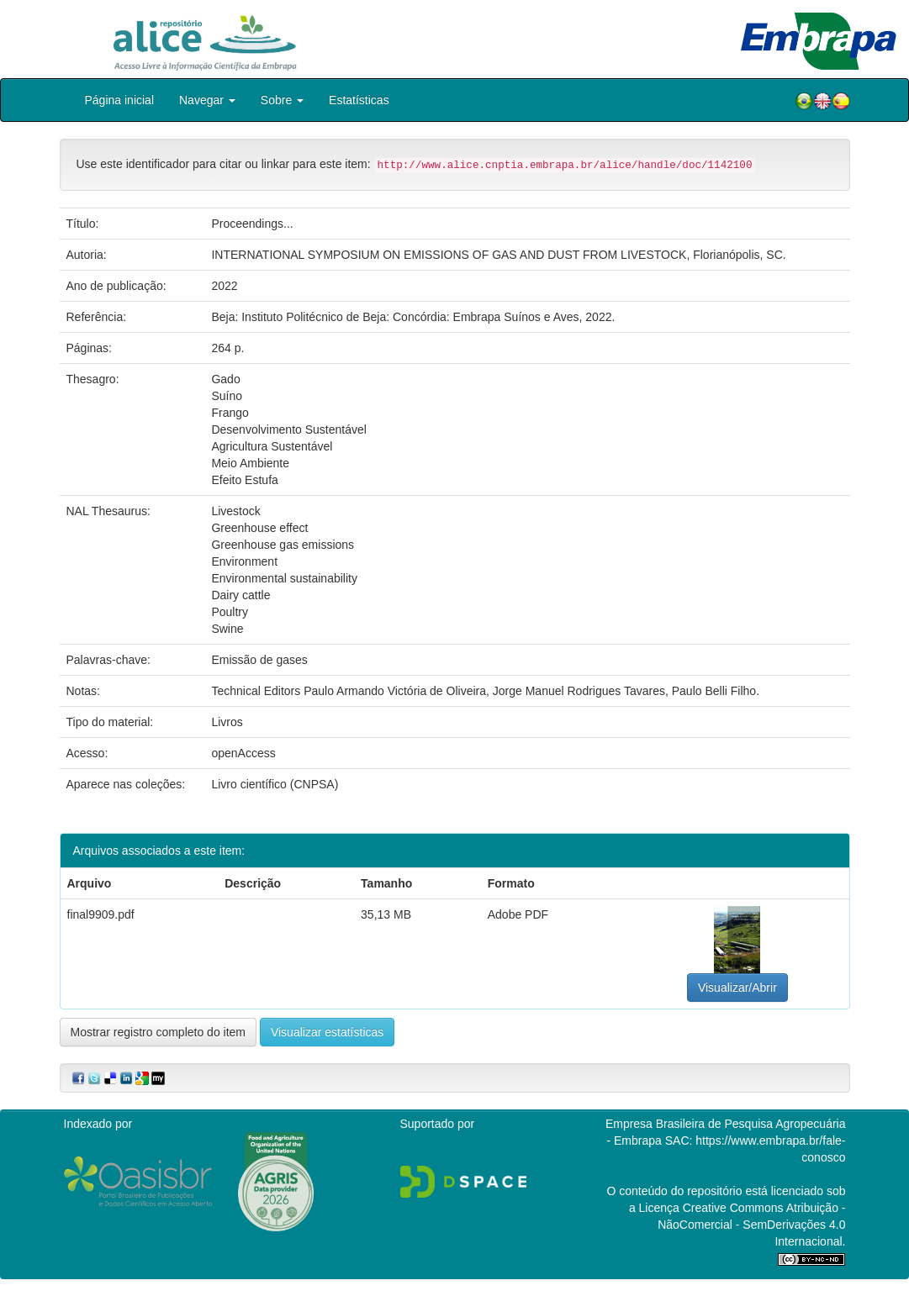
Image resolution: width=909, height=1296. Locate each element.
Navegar (207, 100)
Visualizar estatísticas (327, 1032)
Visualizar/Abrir (737, 987)
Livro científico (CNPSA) (274, 784)
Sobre (282, 100)
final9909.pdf (101, 914)
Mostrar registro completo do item (158, 1032)
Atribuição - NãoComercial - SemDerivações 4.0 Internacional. (751, 1224)
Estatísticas (359, 100)
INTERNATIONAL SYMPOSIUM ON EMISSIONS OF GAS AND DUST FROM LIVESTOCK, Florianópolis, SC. (498, 254)
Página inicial (120, 100)
